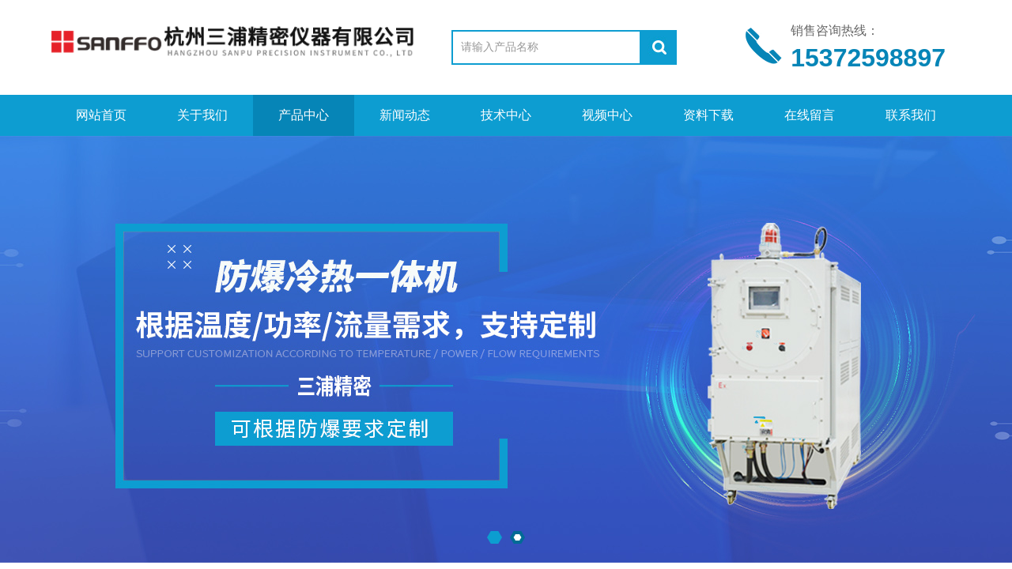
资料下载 (708, 115)
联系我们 (911, 115)
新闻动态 (405, 115)
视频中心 (607, 115)
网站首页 (101, 115)
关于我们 (202, 115)
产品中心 (303, 115)
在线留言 (809, 115)
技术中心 (506, 115)
